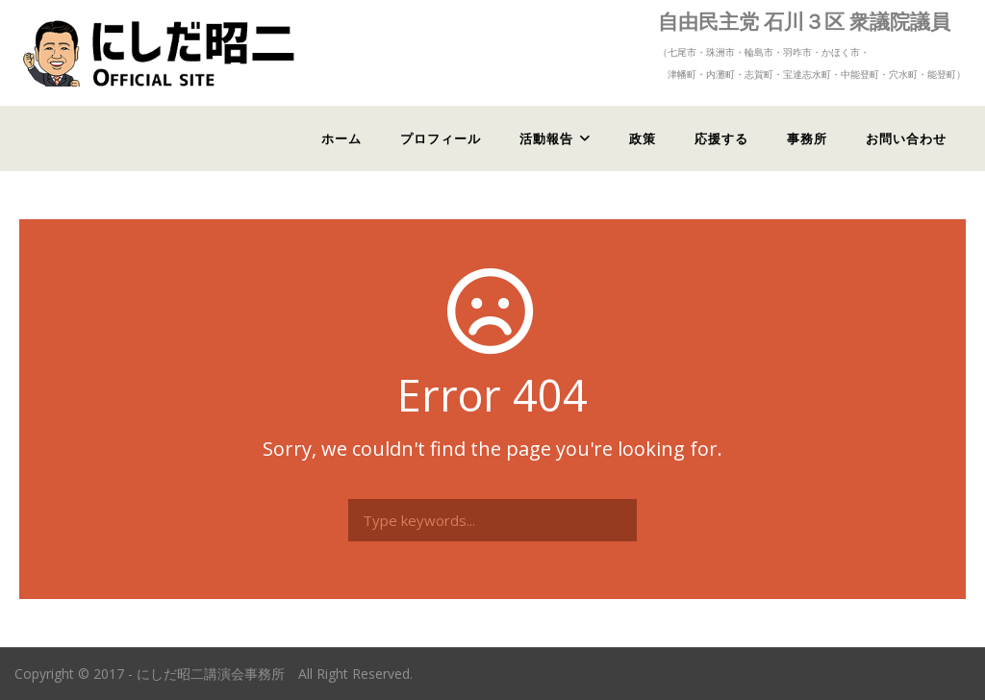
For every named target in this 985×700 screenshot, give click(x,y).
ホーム (341, 138)
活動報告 (546, 138)
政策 (642, 138)
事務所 (807, 138)
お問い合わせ (906, 138)
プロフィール (440, 138)
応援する (721, 138)
